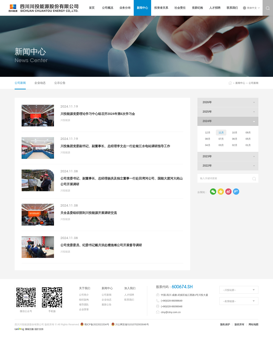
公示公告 (59, 82)
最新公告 (106, 304)
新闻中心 (240, 83)
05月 (248, 138)
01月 (248, 145)
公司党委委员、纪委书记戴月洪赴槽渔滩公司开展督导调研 (101, 245)
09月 (248, 132)
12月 (207, 132)
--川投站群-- (229, 290)
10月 (234, 132)
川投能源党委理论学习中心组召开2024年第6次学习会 (97, 114)
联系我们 (129, 299)
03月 (221, 145)
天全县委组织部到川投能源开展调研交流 (88, 213)
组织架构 (84, 299)
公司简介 (84, 294)
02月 (234, 145)
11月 (221, 132)
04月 (207, 145)
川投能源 (65, 120)
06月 (234, 138)
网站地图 (253, 324)
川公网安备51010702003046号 (132, 324)
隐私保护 (225, 324)
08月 (207, 138)
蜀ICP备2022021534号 (94, 324)
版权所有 (239, 324)
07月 (221, 138)
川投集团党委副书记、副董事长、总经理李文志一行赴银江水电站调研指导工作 (115, 146)
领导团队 (84, 304)
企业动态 (40, 82)
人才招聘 (129, 294)
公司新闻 (20, 82)
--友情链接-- (229, 301)
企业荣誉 (84, 309)
